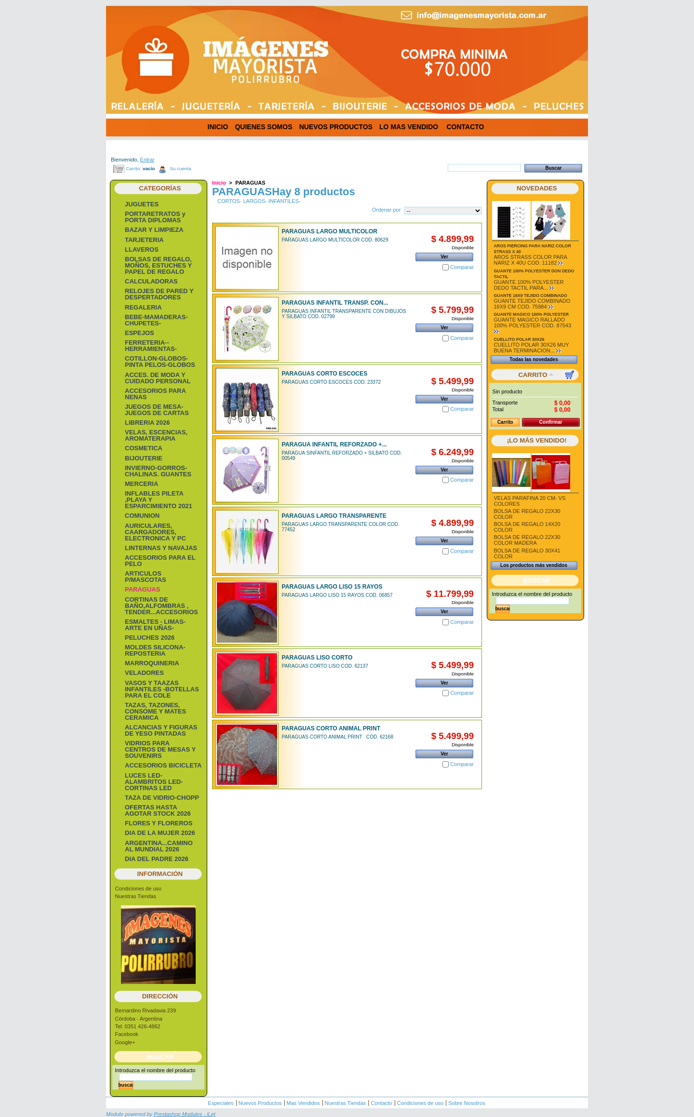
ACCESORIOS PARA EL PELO (160, 560)
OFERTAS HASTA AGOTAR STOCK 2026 (158, 810)
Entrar (147, 159)
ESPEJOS (139, 332)
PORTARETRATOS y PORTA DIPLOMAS (155, 217)
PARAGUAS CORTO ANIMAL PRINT (331, 728)
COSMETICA (143, 448)
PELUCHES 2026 (149, 637)
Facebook (126, 1034)
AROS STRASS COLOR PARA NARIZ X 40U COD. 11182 (530, 260)
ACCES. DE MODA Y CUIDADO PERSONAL (158, 378)
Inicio (219, 183)
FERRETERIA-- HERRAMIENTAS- (151, 345)
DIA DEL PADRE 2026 (156, 858)
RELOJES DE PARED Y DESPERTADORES (159, 294)
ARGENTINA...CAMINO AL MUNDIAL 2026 (159, 846)
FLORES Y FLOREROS (158, 823)
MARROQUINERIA (152, 663)
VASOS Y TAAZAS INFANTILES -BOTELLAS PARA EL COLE (162, 689)
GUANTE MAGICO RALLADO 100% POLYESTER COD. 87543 (533, 322)
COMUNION (142, 515)
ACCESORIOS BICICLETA (163, 765)
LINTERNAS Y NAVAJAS (161, 548)
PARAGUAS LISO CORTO (317, 657)
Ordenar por (386, 210)
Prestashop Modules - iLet (184, 1114)
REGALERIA (143, 307)
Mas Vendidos (303, 1103)
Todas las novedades (533, 359)
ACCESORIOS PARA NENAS (155, 394)
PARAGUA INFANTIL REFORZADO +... (334, 444)
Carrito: (133, 168)
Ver (444, 256)
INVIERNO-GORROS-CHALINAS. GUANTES (158, 471)
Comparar (462, 267)
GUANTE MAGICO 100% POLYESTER (531, 314)
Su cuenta (180, 168)
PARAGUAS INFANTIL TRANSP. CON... (335, 302)
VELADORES (144, 672)
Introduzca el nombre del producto (155, 1070)
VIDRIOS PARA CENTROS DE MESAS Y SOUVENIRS (160, 749)
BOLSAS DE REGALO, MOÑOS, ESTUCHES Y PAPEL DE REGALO (158, 265)
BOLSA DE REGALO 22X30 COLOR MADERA (527, 540)
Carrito (533, 374)
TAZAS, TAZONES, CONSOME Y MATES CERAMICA (155, 711)
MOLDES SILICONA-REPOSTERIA (155, 650)
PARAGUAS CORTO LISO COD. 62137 (325, 666)
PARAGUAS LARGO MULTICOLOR (329, 231)
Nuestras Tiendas (136, 896)
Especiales (220, 1103)
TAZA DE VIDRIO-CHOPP (162, 797)
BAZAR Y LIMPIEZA (154, 229)
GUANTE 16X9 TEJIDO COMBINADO (530, 295)
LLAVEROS (142, 249)
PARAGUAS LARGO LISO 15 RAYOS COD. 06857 (337, 595)
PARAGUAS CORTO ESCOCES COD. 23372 (331, 382)
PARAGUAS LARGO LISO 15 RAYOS (332, 586)
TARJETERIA (144, 239)
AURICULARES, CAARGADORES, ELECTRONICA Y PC (155, 532)
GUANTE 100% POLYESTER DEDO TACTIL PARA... (529, 285)
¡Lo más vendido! (537, 440)
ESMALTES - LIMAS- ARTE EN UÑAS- (155, 625)
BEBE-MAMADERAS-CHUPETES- (156, 320)
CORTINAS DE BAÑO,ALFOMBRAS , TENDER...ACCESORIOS (161, 606)
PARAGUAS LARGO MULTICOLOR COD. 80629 (335, 239)
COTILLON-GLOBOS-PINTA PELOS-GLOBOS (160, 361)
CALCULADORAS (151, 281)
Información (160, 873)
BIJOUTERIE (143, 458)
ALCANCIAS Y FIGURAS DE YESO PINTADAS (161, 730)
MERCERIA (141, 483)
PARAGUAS (142, 589)
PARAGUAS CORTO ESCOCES (325, 373)
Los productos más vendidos (533, 565)
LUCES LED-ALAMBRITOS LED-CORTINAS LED (154, 782)
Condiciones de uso (138, 888)
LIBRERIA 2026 (147, 422)
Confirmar (550, 422)
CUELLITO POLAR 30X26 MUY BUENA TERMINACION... (531, 347)
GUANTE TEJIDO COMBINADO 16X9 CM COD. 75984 (532, 304)
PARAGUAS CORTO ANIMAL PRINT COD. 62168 (337, 737)
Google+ (125, 1042)
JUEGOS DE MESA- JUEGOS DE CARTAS (157, 410)
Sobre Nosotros (466, 1103)
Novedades (537, 188)
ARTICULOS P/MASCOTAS (145, 576)
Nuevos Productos (260, 1103)
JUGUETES (142, 204)
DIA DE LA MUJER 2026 (160, 832)
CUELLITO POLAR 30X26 (519, 339)
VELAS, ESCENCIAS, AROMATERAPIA (156, 435)
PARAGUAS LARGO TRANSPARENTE (334, 515)
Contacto (381, 1103)
